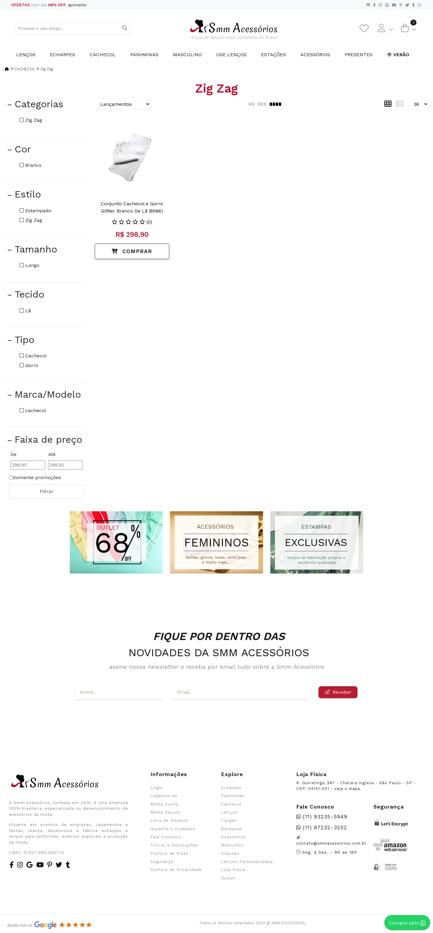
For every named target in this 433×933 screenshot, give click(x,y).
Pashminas (144, 54)
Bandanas (231, 828)
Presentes (359, 54)
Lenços (25, 54)
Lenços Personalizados (247, 861)
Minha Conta (164, 804)
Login (156, 787)
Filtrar (47, 491)
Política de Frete (169, 853)
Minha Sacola (165, 812)
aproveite (77, 5)
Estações (273, 54)
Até (52, 454)
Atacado (230, 853)
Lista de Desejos (169, 820)
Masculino (187, 54)
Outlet (228, 878)
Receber (338, 692)
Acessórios (315, 54)
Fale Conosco (165, 836)
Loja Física (233, 869)
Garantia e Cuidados (172, 828)
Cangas (228, 820)
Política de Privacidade (176, 869)
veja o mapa (347, 788)
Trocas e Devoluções (174, 845)
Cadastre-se (163, 795)
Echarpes (62, 54)
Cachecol (103, 54)
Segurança (161, 861)
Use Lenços (231, 54)
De (14, 454)
